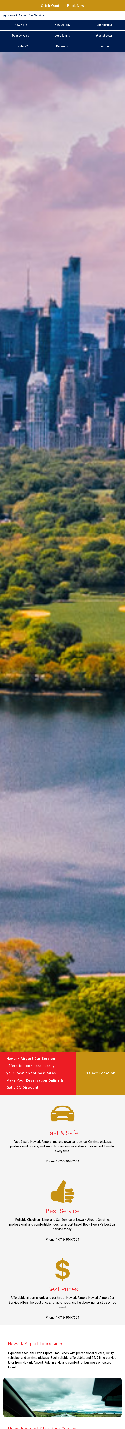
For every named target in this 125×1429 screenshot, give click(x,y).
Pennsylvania (20, 35)
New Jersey (62, 25)
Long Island (62, 35)
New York (20, 25)
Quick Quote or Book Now (62, 5)
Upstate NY (21, 46)
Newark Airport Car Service (26, 15)
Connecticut (104, 25)
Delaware (62, 46)
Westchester (104, 35)
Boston (104, 46)
